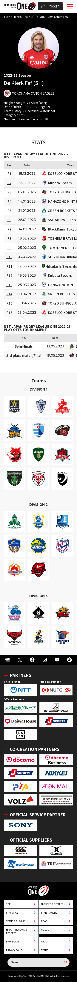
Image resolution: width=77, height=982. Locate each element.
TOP (7, 16)
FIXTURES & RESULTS (52, 904)
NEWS (44, 921)
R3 (9, 192)
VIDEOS (45, 929)
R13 (9, 284)
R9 (9, 247)
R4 (9, 201)
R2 (9, 182)
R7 (9, 229)
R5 (9, 210)
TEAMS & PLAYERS (16, 921)
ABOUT (44, 941)
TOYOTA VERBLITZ (62, 247)
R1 (9, 173)
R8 (9, 238)
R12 (9, 275)
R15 (9, 303)
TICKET (50, 6)
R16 (9, 312)
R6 (9, 219)
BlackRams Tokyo (62, 229)
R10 (9, 256)
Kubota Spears (60, 183)
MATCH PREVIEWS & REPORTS (16, 931)
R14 (9, 294)
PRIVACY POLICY (14, 950)
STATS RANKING (49, 912)
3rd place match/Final (23, 355)
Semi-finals (24, 346)
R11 (9, 266)
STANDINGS (12, 912)
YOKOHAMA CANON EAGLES (56, 17)
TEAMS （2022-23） (25, 17)
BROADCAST (12, 941)
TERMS (44, 950)
